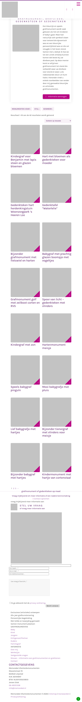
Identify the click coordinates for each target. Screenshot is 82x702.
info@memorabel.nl (17, 688)
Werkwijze (15, 652)
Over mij (14, 649)
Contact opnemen (41, 499)
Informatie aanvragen (56, 96)
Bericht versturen (53, 606)
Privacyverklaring (18, 697)
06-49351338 (14, 685)
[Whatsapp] (78, 699)
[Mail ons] (66, 9)
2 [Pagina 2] (13, 488)
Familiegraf (16, 644)
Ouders (14, 641)
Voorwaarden (63, 694)
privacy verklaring (37, 603)
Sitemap (53, 694)
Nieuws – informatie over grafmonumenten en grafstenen (35, 658)
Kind (13, 632)
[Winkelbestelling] (57, 121)
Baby (13, 629)
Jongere (14, 635)
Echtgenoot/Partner (19, 638)
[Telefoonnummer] (72, 9)
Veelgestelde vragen (19, 655)
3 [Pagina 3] (15, 488)
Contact (14, 661)
